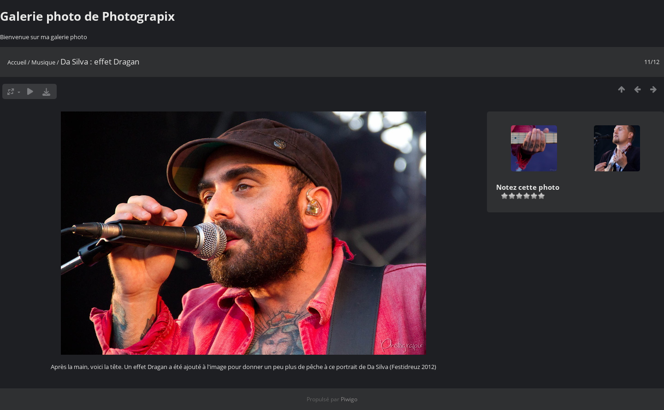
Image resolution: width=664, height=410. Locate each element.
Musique (43, 62)
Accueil (16, 62)
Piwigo (349, 399)
